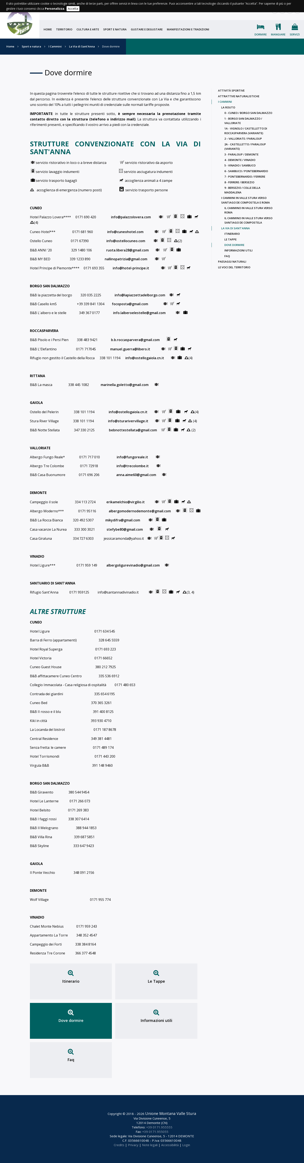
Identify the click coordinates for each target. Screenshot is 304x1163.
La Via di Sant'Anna (82, 46)
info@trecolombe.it (133, 466)
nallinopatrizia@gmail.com (126, 259)
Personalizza (54, 9)
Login (186, 1145)
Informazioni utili (156, 1020)
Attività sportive (231, 90)
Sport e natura (115, 29)
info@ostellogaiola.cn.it (145, 358)
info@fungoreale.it (133, 457)
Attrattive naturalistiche (238, 96)
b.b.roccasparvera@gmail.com (135, 339)
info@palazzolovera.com (131, 217)
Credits (119, 1145)
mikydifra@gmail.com (123, 520)
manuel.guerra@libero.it (130, 349)
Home (48, 29)
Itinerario (70, 981)
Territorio (64, 29)
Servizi (295, 34)
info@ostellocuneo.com (125, 241)
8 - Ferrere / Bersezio (239, 182)
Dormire (260, 34)
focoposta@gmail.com (131, 304)
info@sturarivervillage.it (128, 421)
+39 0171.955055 (155, 1131)
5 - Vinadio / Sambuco (240, 165)
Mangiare (278, 34)
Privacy (133, 1145)
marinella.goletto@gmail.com (124, 384)
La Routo (228, 107)
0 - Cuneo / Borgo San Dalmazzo (248, 113)
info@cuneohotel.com (126, 231)
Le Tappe (156, 981)
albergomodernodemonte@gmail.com (140, 511)
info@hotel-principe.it (130, 268)
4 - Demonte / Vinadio (239, 160)
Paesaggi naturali (232, 261)
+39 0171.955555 (159, 1127)
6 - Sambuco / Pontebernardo (246, 171)
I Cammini (55, 46)
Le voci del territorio (234, 267)
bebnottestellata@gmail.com (132, 430)
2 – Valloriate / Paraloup (243, 138)
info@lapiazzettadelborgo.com (140, 295)
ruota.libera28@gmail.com (127, 250)
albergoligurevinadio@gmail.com (133, 565)
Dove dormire (70, 1020)
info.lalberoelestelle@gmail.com (139, 312)
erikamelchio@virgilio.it (126, 502)
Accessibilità (170, 1145)
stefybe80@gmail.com (125, 529)
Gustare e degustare (147, 29)
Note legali (150, 1145)
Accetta (73, 9)
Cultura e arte (87, 29)
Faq (70, 1059)
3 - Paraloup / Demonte (241, 154)
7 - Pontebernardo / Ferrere (244, 176)
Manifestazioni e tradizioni (188, 29)
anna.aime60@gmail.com (136, 474)
